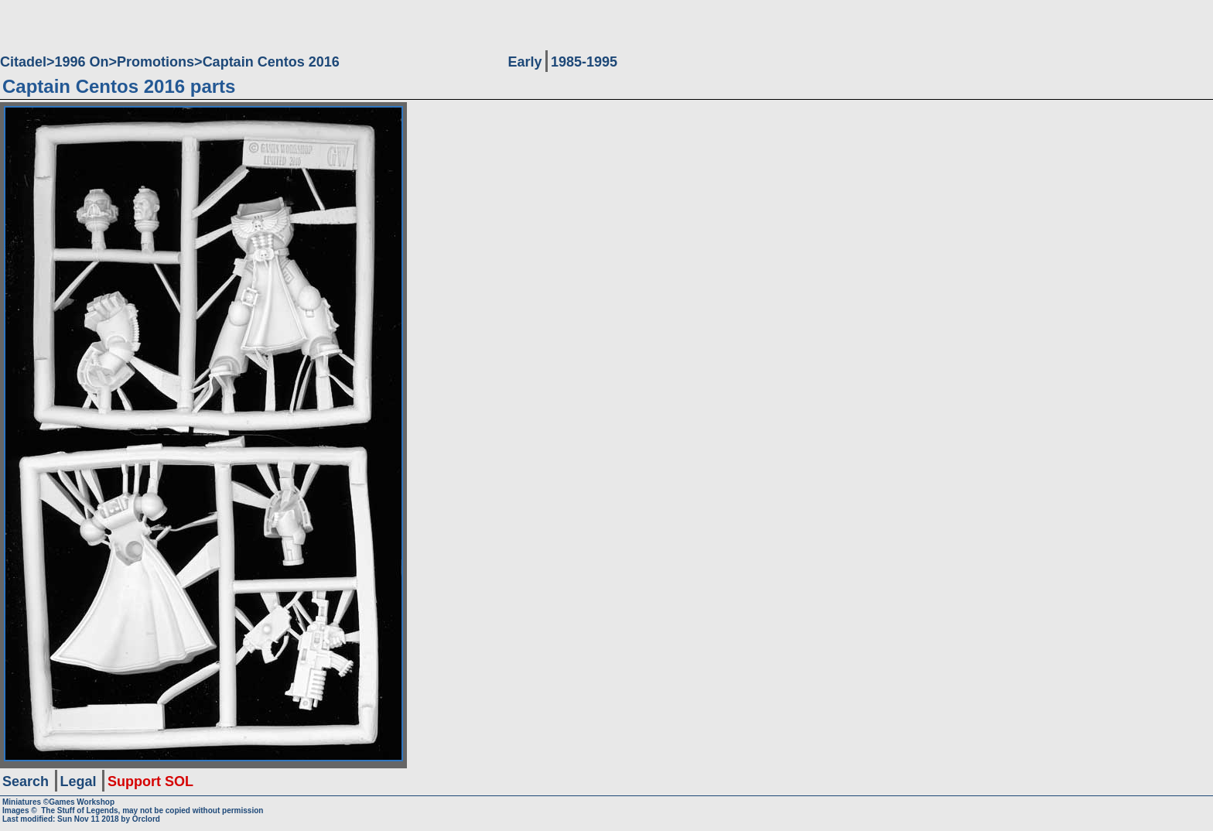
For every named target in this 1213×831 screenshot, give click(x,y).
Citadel (23, 62)
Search (25, 781)
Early (524, 62)
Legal (78, 781)
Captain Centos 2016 (271, 62)
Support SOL (150, 781)
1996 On (82, 62)
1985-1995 (584, 62)
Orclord (146, 819)
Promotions (155, 62)
